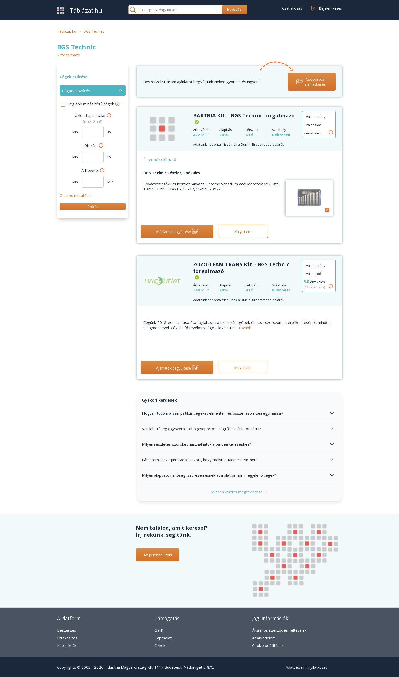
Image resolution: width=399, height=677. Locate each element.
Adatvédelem (264, 637)
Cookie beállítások (267, 645)
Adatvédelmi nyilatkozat (306, 667)
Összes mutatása (75, 195)
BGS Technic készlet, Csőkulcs (171, 172)
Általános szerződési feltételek (279, 630)
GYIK (158, 630)
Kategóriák (66, 645)
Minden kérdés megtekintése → (239, 491)
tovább (245, 327)
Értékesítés (67, 637)
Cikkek (159, 645)
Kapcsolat (163, 637)
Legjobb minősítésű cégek (93, 103)
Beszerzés (66, 630)
